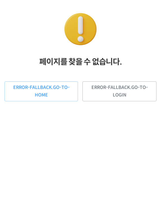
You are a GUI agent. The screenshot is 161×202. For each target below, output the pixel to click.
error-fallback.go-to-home (41, 91)
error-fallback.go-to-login (119, 91)
